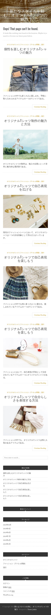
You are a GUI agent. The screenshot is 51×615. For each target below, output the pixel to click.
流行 (42, 45)
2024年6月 (7, 540)
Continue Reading (40, 107)
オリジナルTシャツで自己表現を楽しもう (25, 259)
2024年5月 (7, 544)
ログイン (6, 583)
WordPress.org (8, 595)
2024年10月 (7, 525)
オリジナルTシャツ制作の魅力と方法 (25, 122)
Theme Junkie (32, 609)
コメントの (9, 591)
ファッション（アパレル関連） (30, 45)
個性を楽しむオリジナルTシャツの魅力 (25, 50)
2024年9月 (7, 529)
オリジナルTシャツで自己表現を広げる (25, 187)
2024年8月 (7, 532)
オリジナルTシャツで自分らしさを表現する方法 (25, 398)
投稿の (7, 587)
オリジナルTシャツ (13, 45)
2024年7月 (7, 536)
